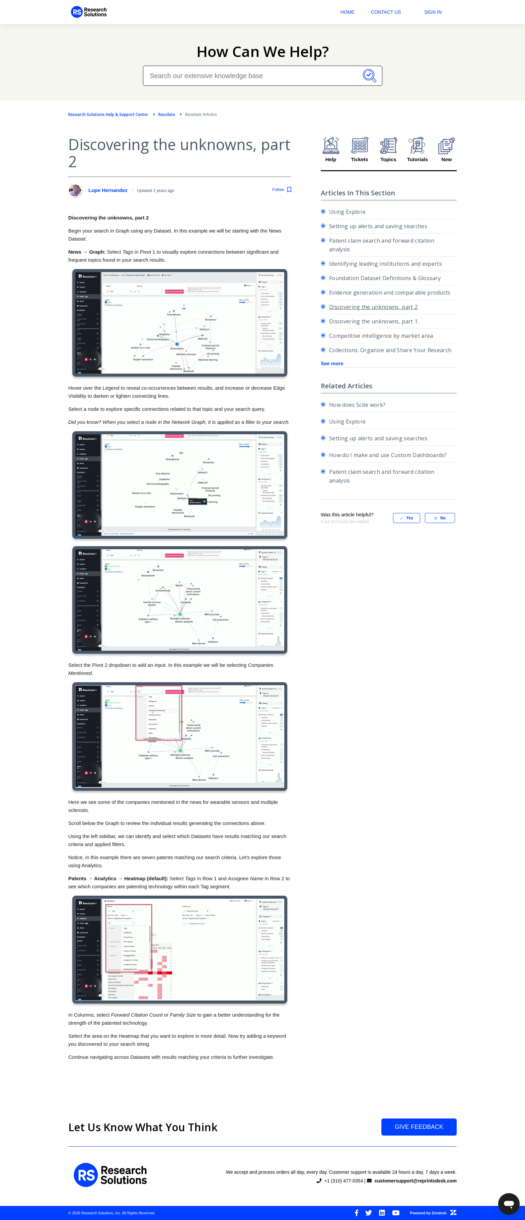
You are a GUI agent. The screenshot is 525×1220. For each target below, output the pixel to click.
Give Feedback (419, 1126)
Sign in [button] (433, 12)
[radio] (406, 518)
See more (332, 363)
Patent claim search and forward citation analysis (382, 245)
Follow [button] (278, 189)
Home (348, 12)
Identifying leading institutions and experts (385, 263)
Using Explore (347, 211)
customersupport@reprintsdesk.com (416, 1180)
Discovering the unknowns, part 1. (374, 321)
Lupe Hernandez (108, 190)
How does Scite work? (357, 404)
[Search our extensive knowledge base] (262, 76)
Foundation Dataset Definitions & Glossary (385, 278)
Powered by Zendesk (433, 1213)
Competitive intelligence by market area (381, 335)
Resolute (166, 114)
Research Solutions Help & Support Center (108, 114)
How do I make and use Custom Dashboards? (388, 455)
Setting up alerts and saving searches (378, 226)
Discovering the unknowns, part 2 (373, 307)
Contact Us (386, 12)
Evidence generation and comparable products (390, 292)
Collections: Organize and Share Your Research (390, 350)
